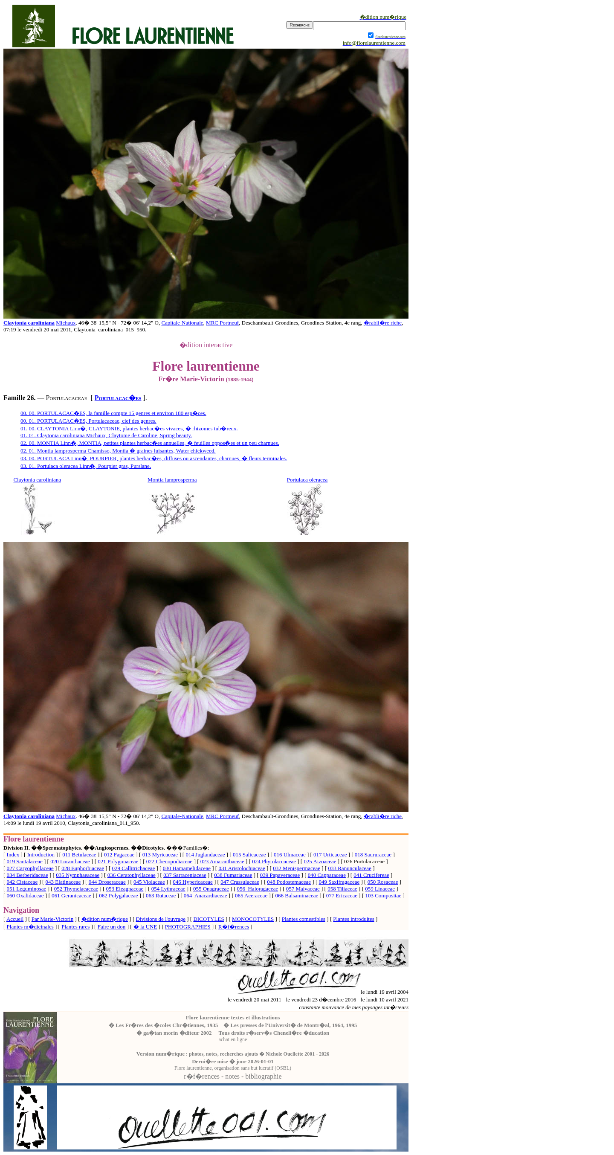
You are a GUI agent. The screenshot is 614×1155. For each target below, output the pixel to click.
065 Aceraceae (251, 895)
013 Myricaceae (160, 854)
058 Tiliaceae (342, 888)
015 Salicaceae (249, 854)
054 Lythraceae (168, 888)
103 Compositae (383, 895)
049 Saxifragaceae (339, 882)
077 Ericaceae (341, 895)
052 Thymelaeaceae (76, 888)
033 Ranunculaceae (349, 868)
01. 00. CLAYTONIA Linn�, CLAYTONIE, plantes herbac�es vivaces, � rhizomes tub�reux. (129, 428)
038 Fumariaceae (233, 875)
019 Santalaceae (25, 861)
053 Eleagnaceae (125, 888)
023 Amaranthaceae (222, 861)
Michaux (65, 322)
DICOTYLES (208, 919)
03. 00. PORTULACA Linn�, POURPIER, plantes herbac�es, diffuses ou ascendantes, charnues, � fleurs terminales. (153, 458)
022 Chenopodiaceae (169, 861)
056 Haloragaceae (257, 888)
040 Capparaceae (327, 875)
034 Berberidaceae (27, 875)
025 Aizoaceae (320, 861)
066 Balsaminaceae (297, 895)
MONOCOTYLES (253, 919)
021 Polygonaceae (118, 861)
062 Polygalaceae (118, 895)
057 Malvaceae (303, 888)
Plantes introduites (353, 919)
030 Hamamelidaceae (187, 868)
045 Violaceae (149, 882)
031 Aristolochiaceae (241, 868)
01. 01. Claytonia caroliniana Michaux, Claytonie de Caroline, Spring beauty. (106, 435)
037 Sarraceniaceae (184, 875)
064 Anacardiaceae (205, 895)
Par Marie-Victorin (53, 919)
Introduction (41, 854)
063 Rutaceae (161, 895)
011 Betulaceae (79, 854)
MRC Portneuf (222, 322)
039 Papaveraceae (280, 875)
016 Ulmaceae (290, 854)
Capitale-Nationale (182, 322)
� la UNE (145, 926)
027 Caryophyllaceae (30, 868)
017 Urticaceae (330, 854)
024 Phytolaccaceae (274, 861)
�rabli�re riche (383, 322)
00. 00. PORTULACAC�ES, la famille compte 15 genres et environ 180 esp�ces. (113, 413)
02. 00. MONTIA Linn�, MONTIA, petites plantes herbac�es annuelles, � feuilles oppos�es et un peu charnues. (149, 443)
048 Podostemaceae (289, 882)
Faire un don (112, 926)
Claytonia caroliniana (29, 322)
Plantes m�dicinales (30, 926)
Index (13, 854)
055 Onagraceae (211, 888)
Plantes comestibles (303, 919)
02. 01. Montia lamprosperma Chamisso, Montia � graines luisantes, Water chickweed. (118, 450)
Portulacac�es (118, 397)
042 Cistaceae (22, 882)
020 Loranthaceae (70, 861)
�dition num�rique (104, 919)
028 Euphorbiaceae (82, 868)
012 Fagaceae (119, 854)
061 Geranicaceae (71, 895)
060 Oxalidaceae (25, 895)
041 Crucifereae (371, 875)
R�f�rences (233, 926)
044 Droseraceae (107, 882)
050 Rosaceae (383, 882)
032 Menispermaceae (296, 868)
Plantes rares (75, 926)
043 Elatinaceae (63, 882)
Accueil (14, 919)
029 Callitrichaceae (133, 868)
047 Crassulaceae (239, 882)
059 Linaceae (380, 888)
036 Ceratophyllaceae (131, 875)
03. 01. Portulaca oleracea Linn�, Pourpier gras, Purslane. (85, 466)
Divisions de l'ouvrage (160, 919)
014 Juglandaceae (205, 854)
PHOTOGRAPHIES (188, 926)
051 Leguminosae (26, 888)
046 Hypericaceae (192, 882)
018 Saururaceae (373, 854)
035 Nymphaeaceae (77, 875)
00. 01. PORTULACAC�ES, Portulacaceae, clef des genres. (88, 421)
